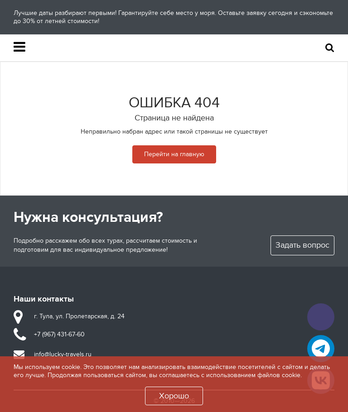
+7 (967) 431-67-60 (59, 334)
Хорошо (174, 396)
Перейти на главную (174, 154)
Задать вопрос (302, 245)
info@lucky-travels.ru (63, 354)
